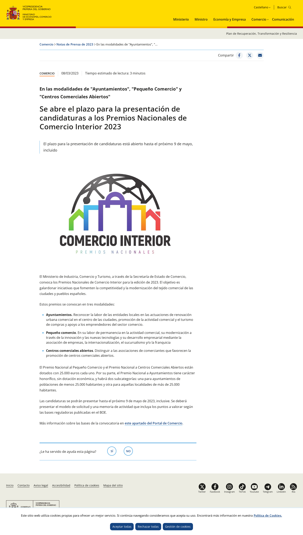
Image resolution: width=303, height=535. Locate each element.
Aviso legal (41, 485)
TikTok (242, 491)
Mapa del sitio (113, 485)
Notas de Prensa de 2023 (74, 44)
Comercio (258, 19)
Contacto (24, 485)
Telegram (268, 491)
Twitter (202, 491)
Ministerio (181, 19)
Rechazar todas (148, 526)
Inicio (9, 485)
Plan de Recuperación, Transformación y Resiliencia (261, 33)
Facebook (215, 491)
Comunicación (283, 19)
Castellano (261, 7)
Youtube (254, 491)
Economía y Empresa (229, 19)
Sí (114, 451)
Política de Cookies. (268, 515)
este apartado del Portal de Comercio (153, 423)
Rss (293, 491)
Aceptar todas (121, 526)
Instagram (229, 491)
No (129, 451)
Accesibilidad (61, 485)
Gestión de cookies (178, 526)
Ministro (201, 19)
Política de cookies (86, 485)
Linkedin (281, 491)
